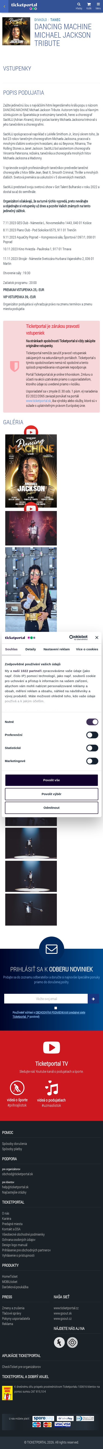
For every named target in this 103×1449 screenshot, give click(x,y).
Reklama (7, 1323)
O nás (5, 1213)
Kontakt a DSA (11, 1229)
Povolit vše (51, 780)
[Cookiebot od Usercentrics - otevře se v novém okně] (69, 637)
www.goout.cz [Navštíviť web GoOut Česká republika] (63, 1318)
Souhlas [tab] (11, 649)
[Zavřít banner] (96, 637)
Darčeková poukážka (15, 1287)
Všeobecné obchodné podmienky (23, 1234)
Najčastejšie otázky (14, 1192)
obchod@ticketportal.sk (17, 1174)
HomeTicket (10, 1276)
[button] (89, 6)
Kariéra (6, 1218)
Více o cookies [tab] (87, 649)
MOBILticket (9, 1281)
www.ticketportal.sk (38, 400)
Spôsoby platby (12, 1149)
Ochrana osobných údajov (18, 1239)
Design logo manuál (14, 1245)
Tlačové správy (11, 1313)
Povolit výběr (51, 794)
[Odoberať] (93, 998)
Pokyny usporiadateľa (16, 1318)
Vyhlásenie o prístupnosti (18, 1255)
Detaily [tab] (30, 649)
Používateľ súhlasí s (49, 1014)
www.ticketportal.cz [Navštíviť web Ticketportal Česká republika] (66, 1308)
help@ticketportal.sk (15, 1187)
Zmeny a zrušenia (13, 1308)
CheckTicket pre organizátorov (21, 1366)
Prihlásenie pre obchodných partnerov (26, 1250)
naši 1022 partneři (27, 671)
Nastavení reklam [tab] (56, 649)
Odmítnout (52, 807)
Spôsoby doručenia (14, 1143)
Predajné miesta (12, 1223)
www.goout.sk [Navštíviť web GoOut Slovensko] (63, 1313)
